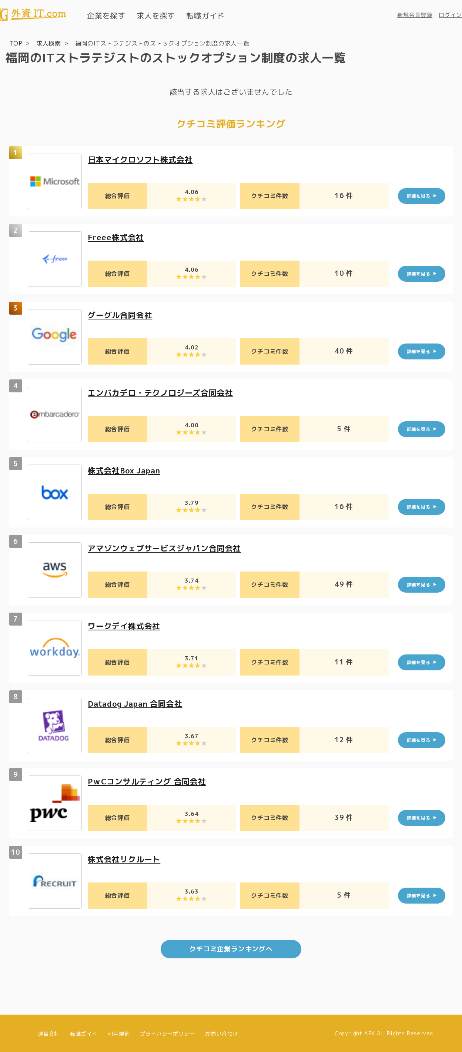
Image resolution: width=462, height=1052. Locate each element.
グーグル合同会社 (121, 314)
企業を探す (106, 15)
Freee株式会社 (117, 236)
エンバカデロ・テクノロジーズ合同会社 (164, 392)
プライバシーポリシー (167, 1032)
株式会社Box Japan (126, 470)
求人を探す (156, 15)
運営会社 (49, 1032)
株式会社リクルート (126, 858)
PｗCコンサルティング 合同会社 (150, 781)
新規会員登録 (414, 15)
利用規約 (119, 1032)
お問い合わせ (221, 1032)
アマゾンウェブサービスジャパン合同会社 (168, 547)
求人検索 (48, 43)
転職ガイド (205, 15)
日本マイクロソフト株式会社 (142, 159)
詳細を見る (419, 195)
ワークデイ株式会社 (126, 625)
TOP (15, 43)
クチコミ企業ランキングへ (231, 948)
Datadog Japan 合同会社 (138, 703)
